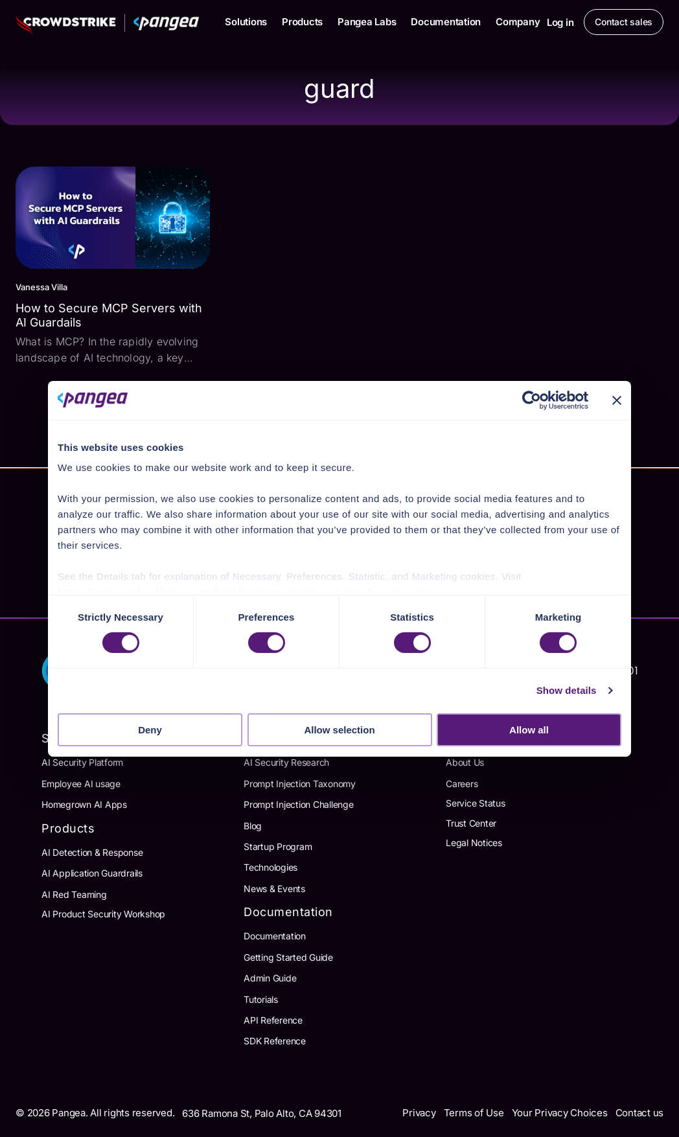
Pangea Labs (367, 22)
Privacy (418, 1113)
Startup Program (278, 846)
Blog (253, 825)
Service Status (475, 803)
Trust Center (471, 823)
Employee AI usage (81, 783)
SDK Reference (275, 1040)
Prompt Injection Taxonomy (300, 783)
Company (518, 22)
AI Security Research (286, 762)
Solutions (246, 22)
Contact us (640, 1113)
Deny (150, 729)
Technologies (270, 867)
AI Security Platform (82, 762)
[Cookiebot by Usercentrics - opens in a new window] (531, 399)
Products (302, 22)
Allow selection (339, 729)
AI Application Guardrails (92, 873)
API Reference (273, 1020)
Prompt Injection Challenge (299, 804)
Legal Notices (474, 842)
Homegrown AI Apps (84, 804)
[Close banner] (616, 399)
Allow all (529, 729)
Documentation (446, 22)
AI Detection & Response (92, 852)
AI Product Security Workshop (103, 913)
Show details (566, 690)
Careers (462, 783)
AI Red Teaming (74, 894)
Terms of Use (474, 1113)
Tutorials (261, 999)
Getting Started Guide (288, 957)
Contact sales (623, 21)
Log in (560, 22)
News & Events (274, 888)
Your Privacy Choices (560, 1113)
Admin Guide (270, 977)
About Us (465, 762)
